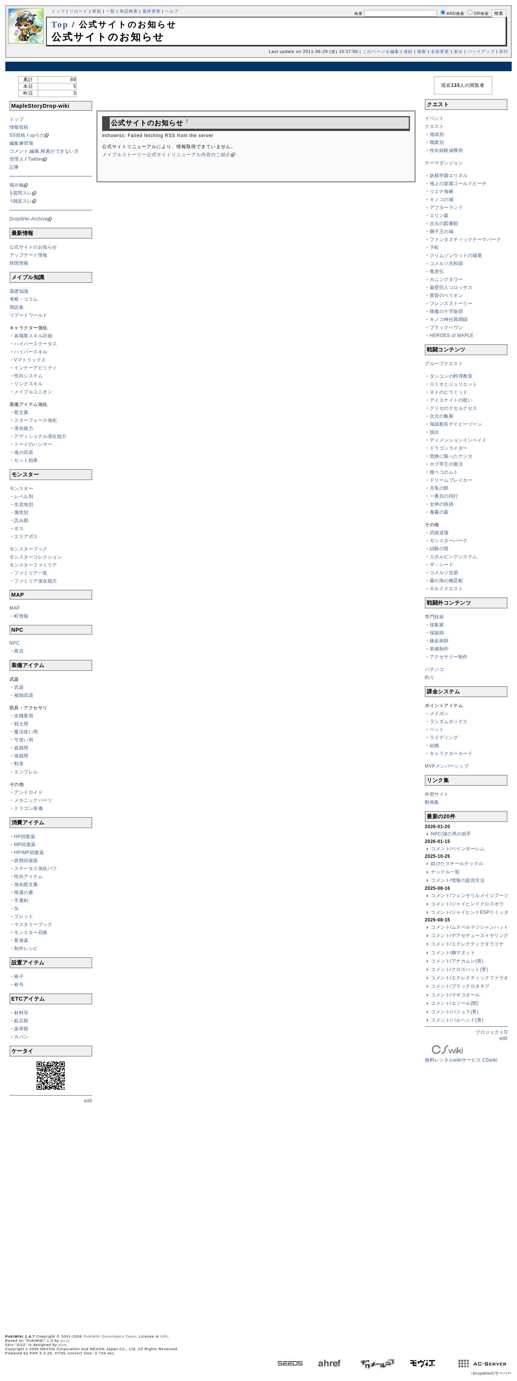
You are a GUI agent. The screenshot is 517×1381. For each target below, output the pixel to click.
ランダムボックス (449, 721)
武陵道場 (439, 532)
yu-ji (65, 1340)
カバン (21, 1036)
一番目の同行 (444, 496)
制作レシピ (26, 948)
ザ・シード (442, 564)
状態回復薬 (26, 860)
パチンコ (434, 669)
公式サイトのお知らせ (33, 247)
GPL (164, 1336)
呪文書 (21, 412)
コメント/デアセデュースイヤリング (470, 935)
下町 (434, 247)
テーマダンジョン (444, 163)
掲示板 (17, 185)
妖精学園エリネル (449, 175)
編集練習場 (22, 143)
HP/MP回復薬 (29, 852)
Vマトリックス (30, 359)
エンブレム (26, 771)
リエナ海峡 (442, 191)
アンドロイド (28, 792)
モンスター (22, 488)
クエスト (434, 126)
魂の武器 (23, 452)
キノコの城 (442, 199)
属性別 (21, 512)
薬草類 (21, 1028)
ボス (19, 528)
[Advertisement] (258, 66)
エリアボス (26, 536)
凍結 (408, 51)
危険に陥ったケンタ (451, 456)
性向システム (28, 375)
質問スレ (22, 193)
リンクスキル (28, 383)
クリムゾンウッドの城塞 (456, 255)
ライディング (444, 737)
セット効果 (26, 460)
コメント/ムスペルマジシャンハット (470, 927)
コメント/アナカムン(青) (457, 961)
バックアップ (481, 51)
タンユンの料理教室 (451, 376)
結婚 (434, 745)
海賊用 (21, 755)
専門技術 (434, 616)
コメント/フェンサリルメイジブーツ (470, 895)
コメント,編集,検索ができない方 (44, 151)
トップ (58, 11)
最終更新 (151, 11)
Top (60, 24)
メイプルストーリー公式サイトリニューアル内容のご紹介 (166, 154)
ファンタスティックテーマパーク (465, 239)
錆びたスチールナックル (457, 863)
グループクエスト (444, 363)
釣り (429, 677)
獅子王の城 (442, 231)
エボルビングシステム (453, 556)
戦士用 (21, 723)
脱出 (434, 432)
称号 (19, 984)
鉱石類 (21, 1020)
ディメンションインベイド (458, 440)
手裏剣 (21, 900)
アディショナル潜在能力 (40, 436)
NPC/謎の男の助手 (451, 834)
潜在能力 (23, 428)
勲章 (19, 763)
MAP (15, 608)
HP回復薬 (24, 836)
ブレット (23, 916)
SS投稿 (18, 135)
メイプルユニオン (33, 391)
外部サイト (437, 794)
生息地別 (23, 504)
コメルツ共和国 (446, 263)
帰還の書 (23, 892)
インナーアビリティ (35, 367)
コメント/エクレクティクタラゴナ (467, 944)
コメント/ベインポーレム (458, 848)
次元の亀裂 (442, 416)
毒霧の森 (439, 512)
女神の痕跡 (442, 504)
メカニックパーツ (33, 800)
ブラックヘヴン (446, 327)
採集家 (437, 624)
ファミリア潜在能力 (35, 581)
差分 (458, 51)
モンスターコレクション (36, 557)
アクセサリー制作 (449, 656)
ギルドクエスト (446, 588)
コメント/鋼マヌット (453, 952)
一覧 (110, 11)
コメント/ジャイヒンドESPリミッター (472, 912)
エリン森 (439, 215)
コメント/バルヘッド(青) (457, 1020)
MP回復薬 (25, 844)
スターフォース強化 (35, 420)
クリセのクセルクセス (453, 408)
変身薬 (21, 940)
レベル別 (23, 496)
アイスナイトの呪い (451, 400)
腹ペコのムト (444, 472)
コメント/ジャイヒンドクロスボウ (467, 904)
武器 (19, 687)
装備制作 (439, 648)
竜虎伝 (437, 271)
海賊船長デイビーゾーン (456, 424)
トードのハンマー (33, 444)
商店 (19, 651)
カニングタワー (446, 279)
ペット (437, 729)
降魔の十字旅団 (446, 311)
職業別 (437, 142)
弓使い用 (23, 739)
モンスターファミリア (33, 565)
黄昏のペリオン (446, 295)
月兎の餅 (439, 488)
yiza (63, 1345)
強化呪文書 (26, 884)
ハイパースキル (31, 351)
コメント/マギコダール (455, 995)
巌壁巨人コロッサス (451, 287)
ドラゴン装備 (28, 808)
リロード (78, 11)
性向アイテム (28, 876)
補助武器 (23, 695)
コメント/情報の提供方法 (458, 880)
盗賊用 (21, 747)
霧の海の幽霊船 (446, 580)
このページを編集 (381, 51)
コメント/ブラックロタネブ (460, 986)
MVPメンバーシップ (447, 766)
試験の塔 (439, 548)
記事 (14, 167)
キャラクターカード (451, 753)
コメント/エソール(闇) (455, 1003)
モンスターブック (29, 549)
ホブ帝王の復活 (446, 464)
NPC (15, 643)
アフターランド (446, 207)
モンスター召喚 (31, 932)
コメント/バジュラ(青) (455, 1011)
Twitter (35, 159)
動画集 (432, 802)
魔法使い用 (26, 731)
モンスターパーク (449, 540)
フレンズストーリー (451, 303)
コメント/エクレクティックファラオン (472, 977)
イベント (434, 118)
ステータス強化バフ (35, 868)
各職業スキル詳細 (33, 335)
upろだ (37, 135)
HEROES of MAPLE (452, 335)
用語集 (17, 307)
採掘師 (437, 632)
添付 (503, 51)
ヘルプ (172, 11)
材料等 (21, 1012)
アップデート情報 (29, 255)
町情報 (21, 616)
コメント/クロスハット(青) (459, 969)
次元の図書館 (444, 223)
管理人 (17, 159)
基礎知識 (19, 291)
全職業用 (23, 715)
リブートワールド (29, 315)
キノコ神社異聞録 (449, 319)
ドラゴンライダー (449, 448)
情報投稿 (19, 127)
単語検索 (129, 11)
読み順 (21, 520)
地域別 (437, 134)
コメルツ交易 (444, 572)
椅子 (19, 976)
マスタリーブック (33, 924)
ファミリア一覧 (31, 573)
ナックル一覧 (445, 872)
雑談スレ (22, 201)
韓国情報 (19, 263)
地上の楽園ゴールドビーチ (458, 183)
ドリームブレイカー (451, 480)
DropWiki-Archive (29, 219)
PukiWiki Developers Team (109, 1336)
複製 (421, 51)
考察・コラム (24, 299)
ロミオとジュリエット (453, 384)
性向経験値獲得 (446, 150)
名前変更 (440, 51)
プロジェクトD (491, 1032)
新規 (96, 11)
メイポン (439, 713)
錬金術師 (439, 640)
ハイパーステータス (35, 343)
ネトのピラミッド (449, 392)
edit (88, 1100)
